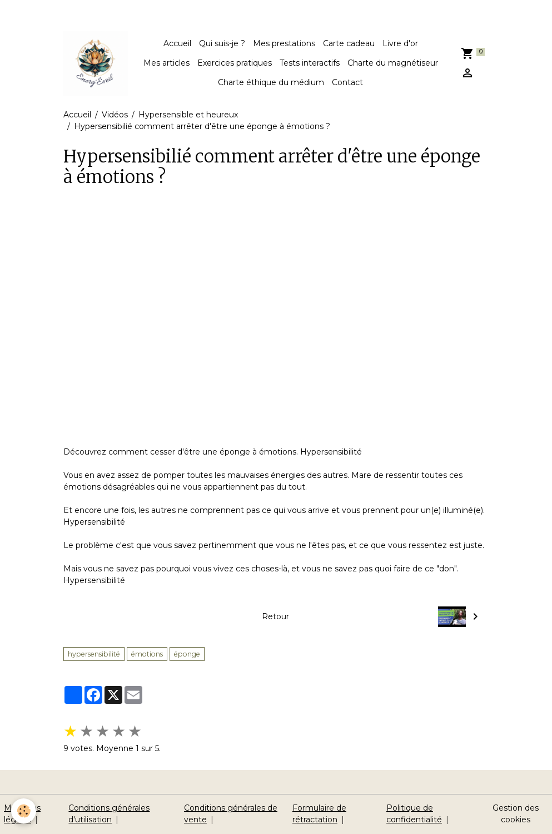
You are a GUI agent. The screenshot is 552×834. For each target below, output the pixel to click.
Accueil (177, 43)
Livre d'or (400, 43)
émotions (147, 654)
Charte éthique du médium (271, 82)
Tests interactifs (310, 63)
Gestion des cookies (516, 814)
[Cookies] (23, 810)
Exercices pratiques (234, 63)
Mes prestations (284, 43)
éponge (187, 654)
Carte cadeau (349, 43)
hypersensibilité (94, 654)
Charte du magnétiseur (392, 63)
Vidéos (115, 115)
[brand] (95, 63)
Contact (347, 82)
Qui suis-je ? (222, 43)
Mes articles (166, 63)
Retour (275, 616)
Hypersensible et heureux (188, 115)
